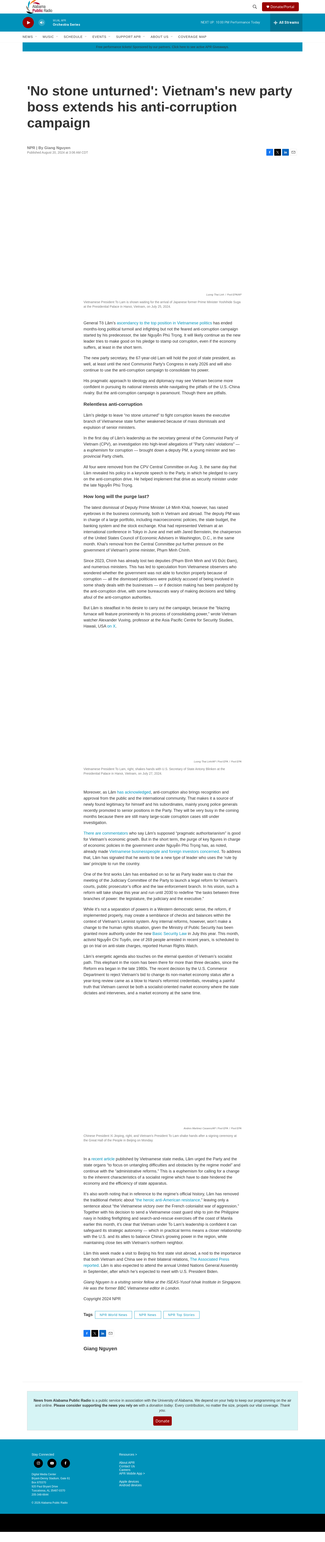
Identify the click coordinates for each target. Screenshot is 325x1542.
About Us (159, 47)
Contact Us (127, 1476)
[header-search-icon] (255, 12)
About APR (127, 1473)
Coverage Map (192, 47)
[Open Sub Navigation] (36, 47)
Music (48, 47)
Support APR (128, 47)
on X (111, 636)
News (28, 47)
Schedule (73, 47)
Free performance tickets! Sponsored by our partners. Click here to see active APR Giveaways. (162, 57)
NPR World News (114, 1325)
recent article (103, 1169)
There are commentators (106, 843)
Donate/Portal (284, 11)
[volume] (42, 33)
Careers (124, 1480)
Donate (162, 1431)
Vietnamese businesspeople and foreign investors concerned (163, 861)
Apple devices (129, 1492)
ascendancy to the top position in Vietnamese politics (164, 333)
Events (99, 47)
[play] (28, 32)
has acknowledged (134, 802)
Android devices (130, 1495)
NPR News (147, 1325)
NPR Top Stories (181, 1325)
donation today (161, 1415)
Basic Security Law (169, 944)
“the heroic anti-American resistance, (168, 1210)
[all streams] (286, 33)
